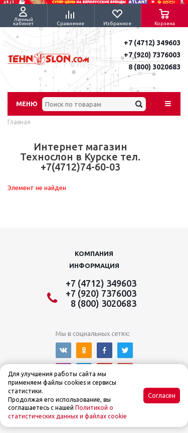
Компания (94, 253)
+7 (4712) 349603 (152, 42)
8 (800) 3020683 (154, 66)
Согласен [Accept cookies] (161, 395)
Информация (94, 265)
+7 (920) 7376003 (152, 54)
